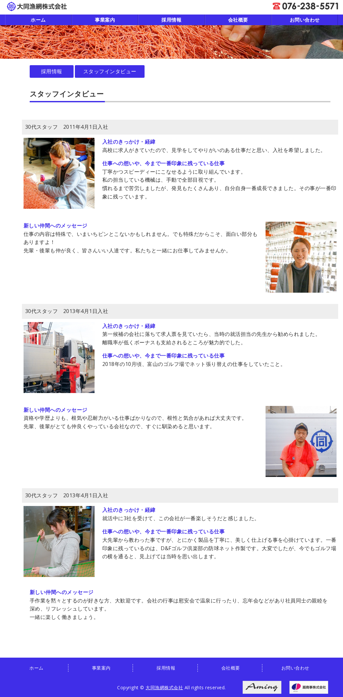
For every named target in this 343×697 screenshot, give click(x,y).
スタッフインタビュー (109, 71)
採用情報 (171, 19)
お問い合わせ (305, 19)
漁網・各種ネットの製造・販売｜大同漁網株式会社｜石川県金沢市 (37, 6)
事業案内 (105, 19)
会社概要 (238, 19)
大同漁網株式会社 (164, 687)
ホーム (38, 19)
